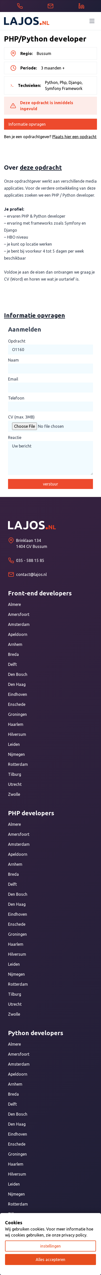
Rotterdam (18, 764)
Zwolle (14, 794)
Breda (13, 654)
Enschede (16, 704)
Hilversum (17, 734)
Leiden (14, 744)
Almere (14, 604)
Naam (13, 360)
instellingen (50, 1246)
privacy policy (74, 1235)
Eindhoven (17, 694)
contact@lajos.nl (31, 574)
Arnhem (15, 644)
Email (13, 379)
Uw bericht (50, 458)
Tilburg (14, 774)
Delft (12, 664)
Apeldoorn (17, 634)
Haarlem (15, 724)
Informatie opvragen (27, 124)
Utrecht (15, 784)
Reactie (14, 437)
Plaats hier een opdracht (74, 136)
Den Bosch (17, 674)
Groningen (17, 714)
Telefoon (16, 398)
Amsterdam (19, 624)
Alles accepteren (50, 1259)
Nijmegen (16, 754)
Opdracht (16, 341)
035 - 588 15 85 (30, 560)
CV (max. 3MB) (21, 417)
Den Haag (17, 684)
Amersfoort (18, 614)
